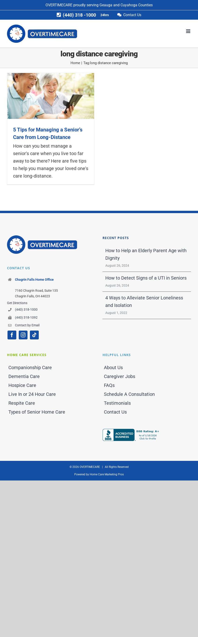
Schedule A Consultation (129, 394)
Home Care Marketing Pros (107, 474)
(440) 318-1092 (26, 317)
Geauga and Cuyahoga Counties (126, 5)
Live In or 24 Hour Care (32, 394)
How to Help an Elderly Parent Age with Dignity (146, 254)
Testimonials (117, 403)
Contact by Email (27, 325)
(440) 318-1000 (26, 309)
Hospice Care (22, 385)
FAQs (109, 385)
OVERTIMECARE (59, 5)
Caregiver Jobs (119, 376)
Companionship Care (30, 367)
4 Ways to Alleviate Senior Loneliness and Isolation (144, 301)
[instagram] (23, 335)
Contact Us (115, 412)
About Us (113, 367)
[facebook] (11, 335)
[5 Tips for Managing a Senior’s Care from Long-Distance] (50, 96)
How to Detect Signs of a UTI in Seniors (146, 278)
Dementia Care (24, 376)
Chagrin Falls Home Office (34, 279)
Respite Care (21, 403)
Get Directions (17, 303)
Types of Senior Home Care (36, 412)
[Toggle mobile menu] (188, 31)
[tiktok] (34, 335)
